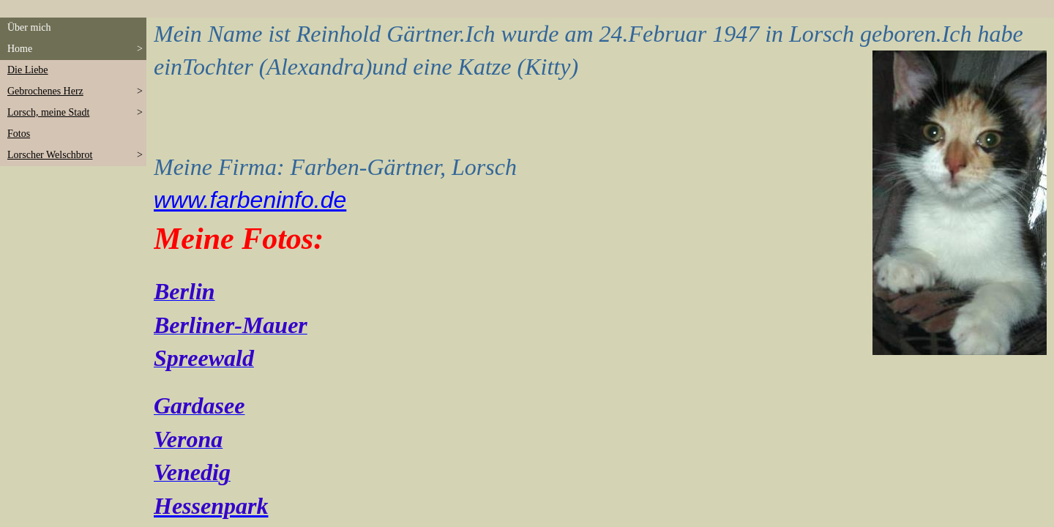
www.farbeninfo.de (250, 200)
